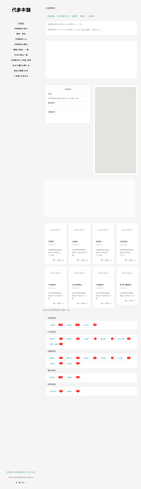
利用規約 (9, 454)
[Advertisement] (89, 59)
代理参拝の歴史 (21, 44)
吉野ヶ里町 (54, 344)
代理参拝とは (21, 39)
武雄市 (86, 358)
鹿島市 (69, 358)
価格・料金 (21, 34)
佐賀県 (74, 16)
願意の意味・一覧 (21, 50)
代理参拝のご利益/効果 (21, 60)
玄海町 (82, 16)
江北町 (120, 358)
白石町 (52, 364)
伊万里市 (53, 391)
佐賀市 (69, 325)
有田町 (69, 391)
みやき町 (121, 339)
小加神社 (52, 285)
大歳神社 (100, 285)
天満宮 (51, 241)
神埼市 (52, 339)
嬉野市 (52, 358)
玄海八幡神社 (126, 285)
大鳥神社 (124, 241)
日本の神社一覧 (21, 55)
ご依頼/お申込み (21, 76)
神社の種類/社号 (21, 71)
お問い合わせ (31, 454)
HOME (21, 23)
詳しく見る (58, 260)
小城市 (52, 325)
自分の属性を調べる (21, 65)
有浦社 (99, 241)
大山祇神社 (77, 285)
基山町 (103, 339)
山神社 (75, 241)
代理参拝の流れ (21, 29)
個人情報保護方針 (20, 454)
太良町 (69, 364)
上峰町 (86, 339)
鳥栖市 (69, 339)
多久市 (86, 325)
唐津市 (52, 377)
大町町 (103, 358)
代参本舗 (21, 10)
